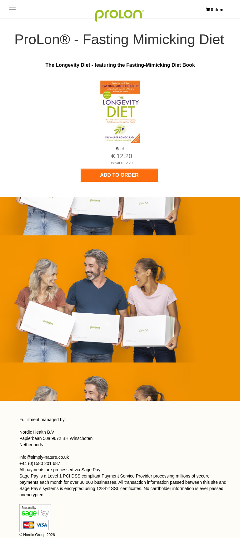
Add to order (119, 175)
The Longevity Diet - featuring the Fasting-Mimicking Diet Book (120, 65)
